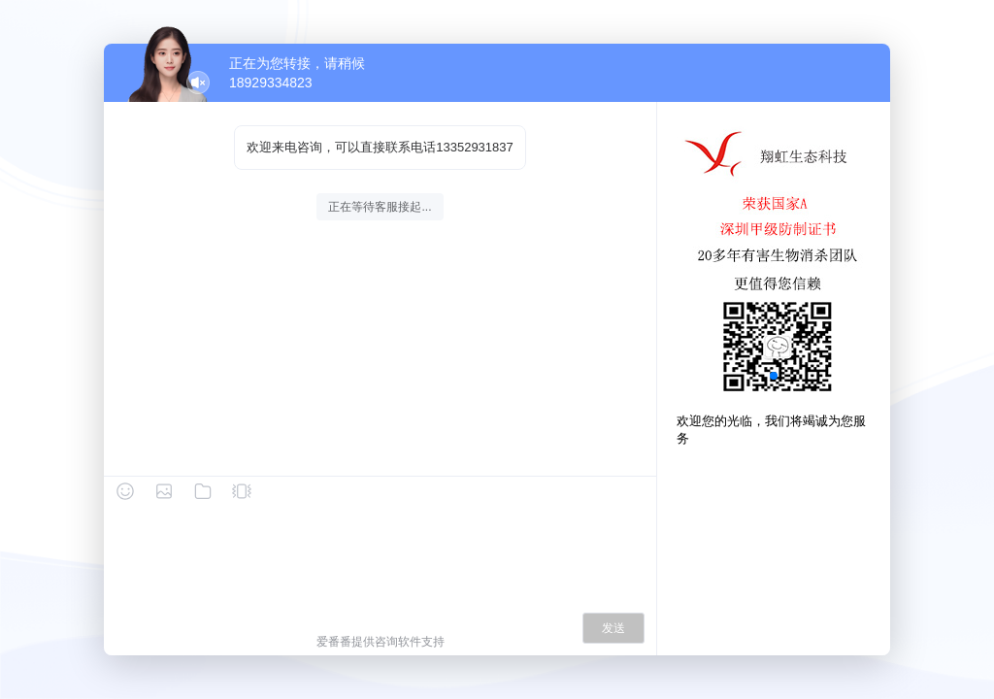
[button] (774, 376)
